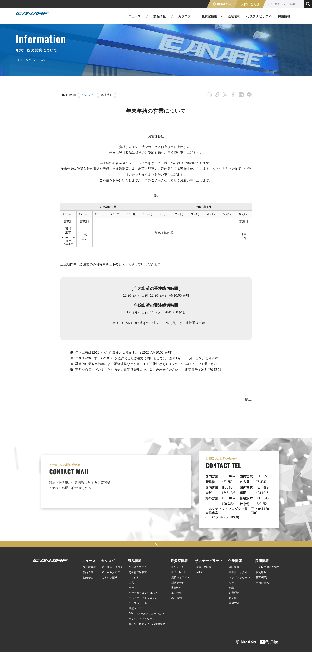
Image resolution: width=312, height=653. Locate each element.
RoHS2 (200, 555)
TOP (18, 60)
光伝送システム (137, 550)
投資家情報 (88, 550)
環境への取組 (205, 550)
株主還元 (177, 580)
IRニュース (178, 550)
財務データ (179, 565)
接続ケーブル (135, 590)
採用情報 (284, 16)
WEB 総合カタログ (111, 550)
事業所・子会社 (236, 555)
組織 (229, 570)
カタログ (105, 543)
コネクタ (133, 560)
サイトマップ (95, 643)
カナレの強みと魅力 (266, 550)
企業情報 (232, 543)
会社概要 (232, 550)
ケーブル (133, 570)
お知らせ (87, 94)
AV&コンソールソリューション (146, 595)
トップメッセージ (237, 560)
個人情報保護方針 (42, 643)
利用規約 (70, 643)
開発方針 (232, 585)
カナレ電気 (35, 16)
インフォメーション (34, 60)
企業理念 (232, 575)
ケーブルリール (137, 585)
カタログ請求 (108, 560)
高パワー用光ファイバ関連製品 (147, 605)
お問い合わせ (250, 4)
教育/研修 (260, 560)
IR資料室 (177, 570)
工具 (130, 565)
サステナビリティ (209, 543)
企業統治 (232, 580)
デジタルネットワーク (141, 600)
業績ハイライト (182, 560)
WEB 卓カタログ (110, 555)
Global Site (224, 4)
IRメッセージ (180, 555)
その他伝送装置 (137, 555)
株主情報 (177, 575)
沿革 (229, 565)
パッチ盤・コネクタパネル (144, 575)
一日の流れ (261, 565)
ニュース (86, 543)
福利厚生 (259, 555)
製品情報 (87, 555)
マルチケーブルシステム (143, 580)
